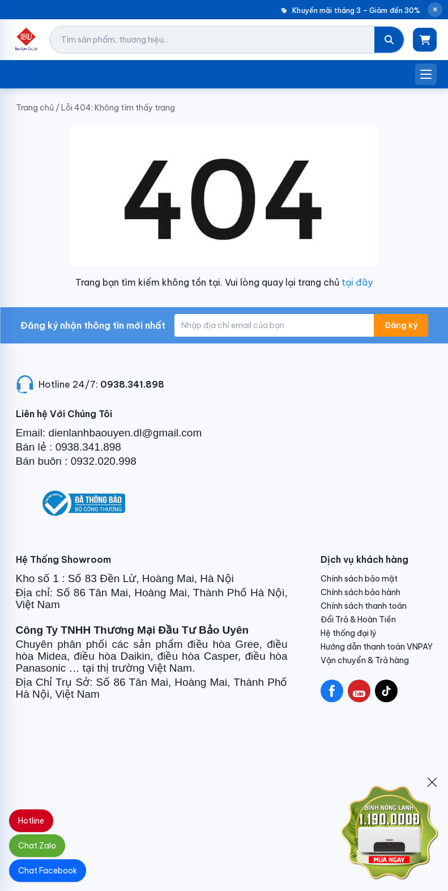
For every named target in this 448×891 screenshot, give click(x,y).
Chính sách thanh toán (364, 606)
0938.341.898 (132, 384)
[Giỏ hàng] (425, 40)
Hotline (31, 821)
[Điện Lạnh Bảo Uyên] (26, 39)
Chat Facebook (47, 870)
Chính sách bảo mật (359, 579)
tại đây (357, 282)
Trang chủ (35, 108)
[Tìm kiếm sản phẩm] (212, 40)
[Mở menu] (426, 74)
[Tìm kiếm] (389, 40)
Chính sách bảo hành (360, 592)
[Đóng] (432, 782)
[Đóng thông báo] (435, 9)
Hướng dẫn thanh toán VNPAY (377, 647)
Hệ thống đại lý (349, 633)
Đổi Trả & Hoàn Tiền (358, 619)
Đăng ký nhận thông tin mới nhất (92, 325)
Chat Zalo (37, 846)
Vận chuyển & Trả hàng (365, 660)
